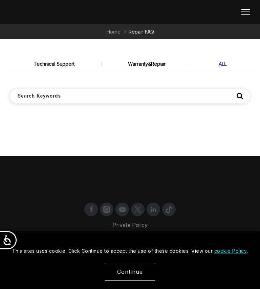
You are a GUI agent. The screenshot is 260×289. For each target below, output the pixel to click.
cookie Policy (230, 251)
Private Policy (130, 225)
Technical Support (54, 64)
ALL (222, 64)
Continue (130, 271)
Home (113, 31)
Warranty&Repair (147, 64)
